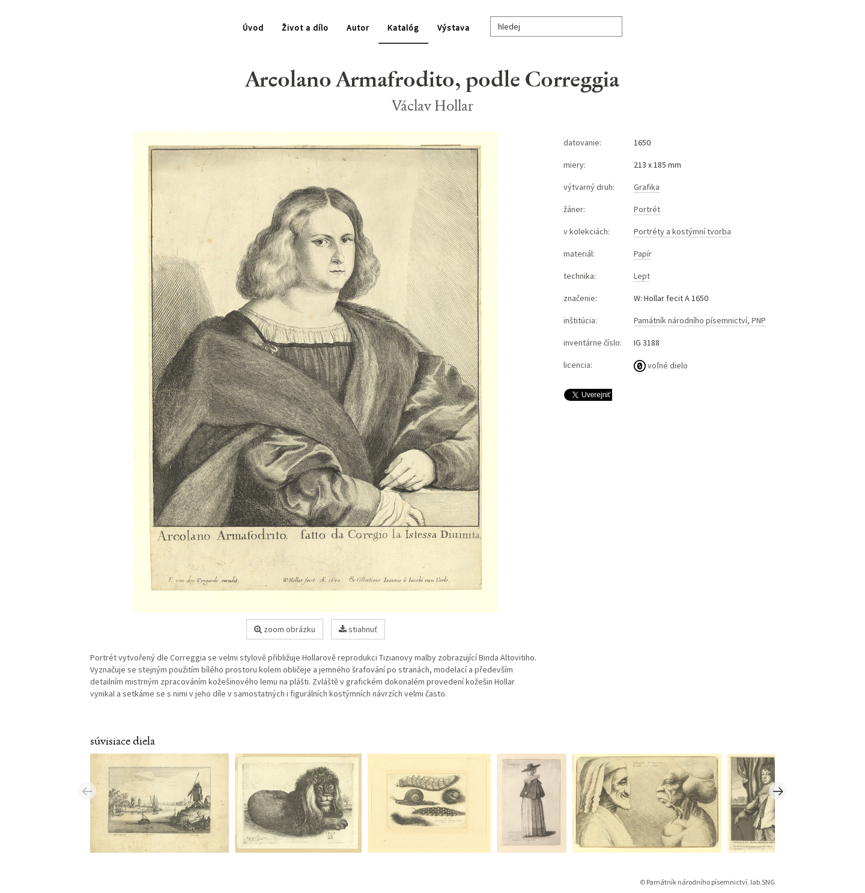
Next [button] (778, 791)
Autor (358, 27)
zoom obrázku (284, 629)
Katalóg (403, 27)
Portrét (647, 209)
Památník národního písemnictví (696, 881)
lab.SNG (762, 881)
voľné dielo (661, 365)
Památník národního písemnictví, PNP (700, 320)
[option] (162, 802)
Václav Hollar (432, 105)
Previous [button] (87, 791)
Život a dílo (305, 27)
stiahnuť (358, 629)
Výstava (453, 27)
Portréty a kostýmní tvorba (682, 231)
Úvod (253, 27)
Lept (642, 275)
